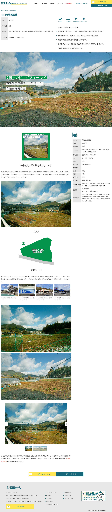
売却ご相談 (68, 3)
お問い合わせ (20, 506)
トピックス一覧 (69, 498)
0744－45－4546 (102, 5)
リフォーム (60, 3)
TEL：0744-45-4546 (12, 498)
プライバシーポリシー (52, 504)
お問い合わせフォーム (44, 474)
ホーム (2, 10)
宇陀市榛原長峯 (12, 10)
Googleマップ (33, 495)
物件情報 (44, 3)
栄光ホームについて (81, 3)
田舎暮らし (37, 3)
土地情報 (51, 3)
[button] (110, 89)
